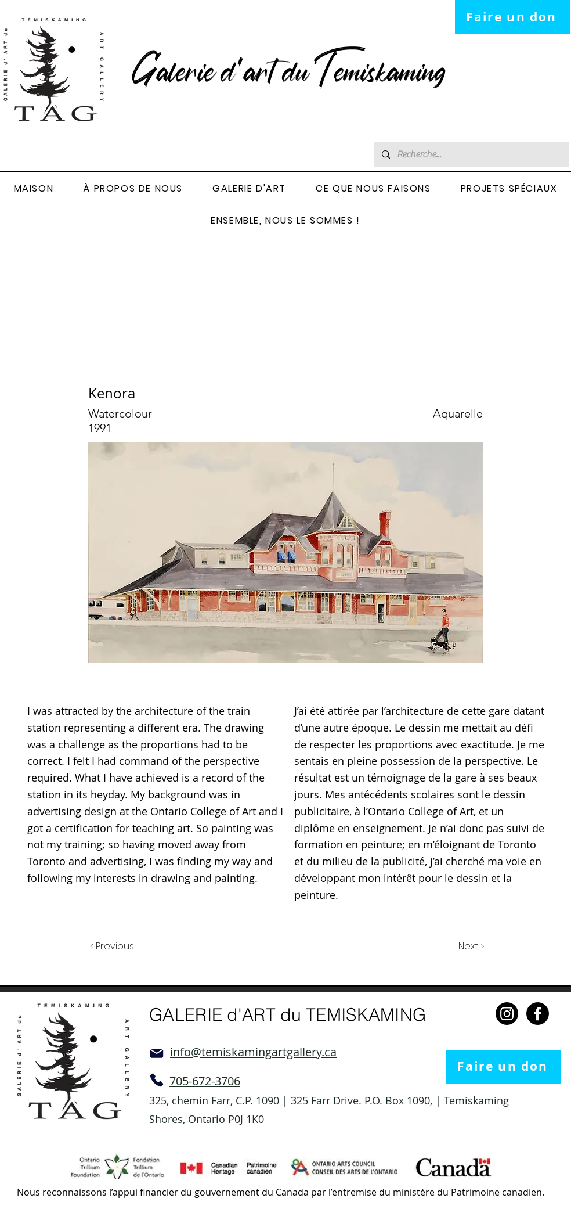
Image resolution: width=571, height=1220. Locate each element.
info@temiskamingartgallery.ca (253, 1052)
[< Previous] (114, 947)
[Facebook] (537, 1013)
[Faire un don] (512, 17)
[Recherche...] (471, 154)
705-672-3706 (204, 1081)
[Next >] (470, 947)
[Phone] (156, 1080)
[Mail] (156, 1053)
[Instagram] (507, 1013)
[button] (133, 189)
